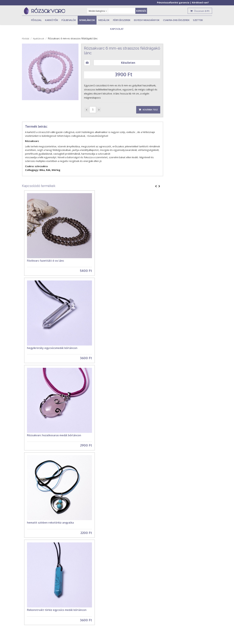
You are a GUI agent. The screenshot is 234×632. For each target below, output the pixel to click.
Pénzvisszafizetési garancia (173, 2)
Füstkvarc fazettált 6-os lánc (45, 260)
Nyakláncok (38, 38)
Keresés (141, 10)
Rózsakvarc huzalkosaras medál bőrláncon (54, 436)
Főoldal (25, 38)
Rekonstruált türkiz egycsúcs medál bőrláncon (56, 612)
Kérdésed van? (200, 2)
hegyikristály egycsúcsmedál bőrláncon (52, 348)
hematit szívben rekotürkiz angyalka (50, 524)
